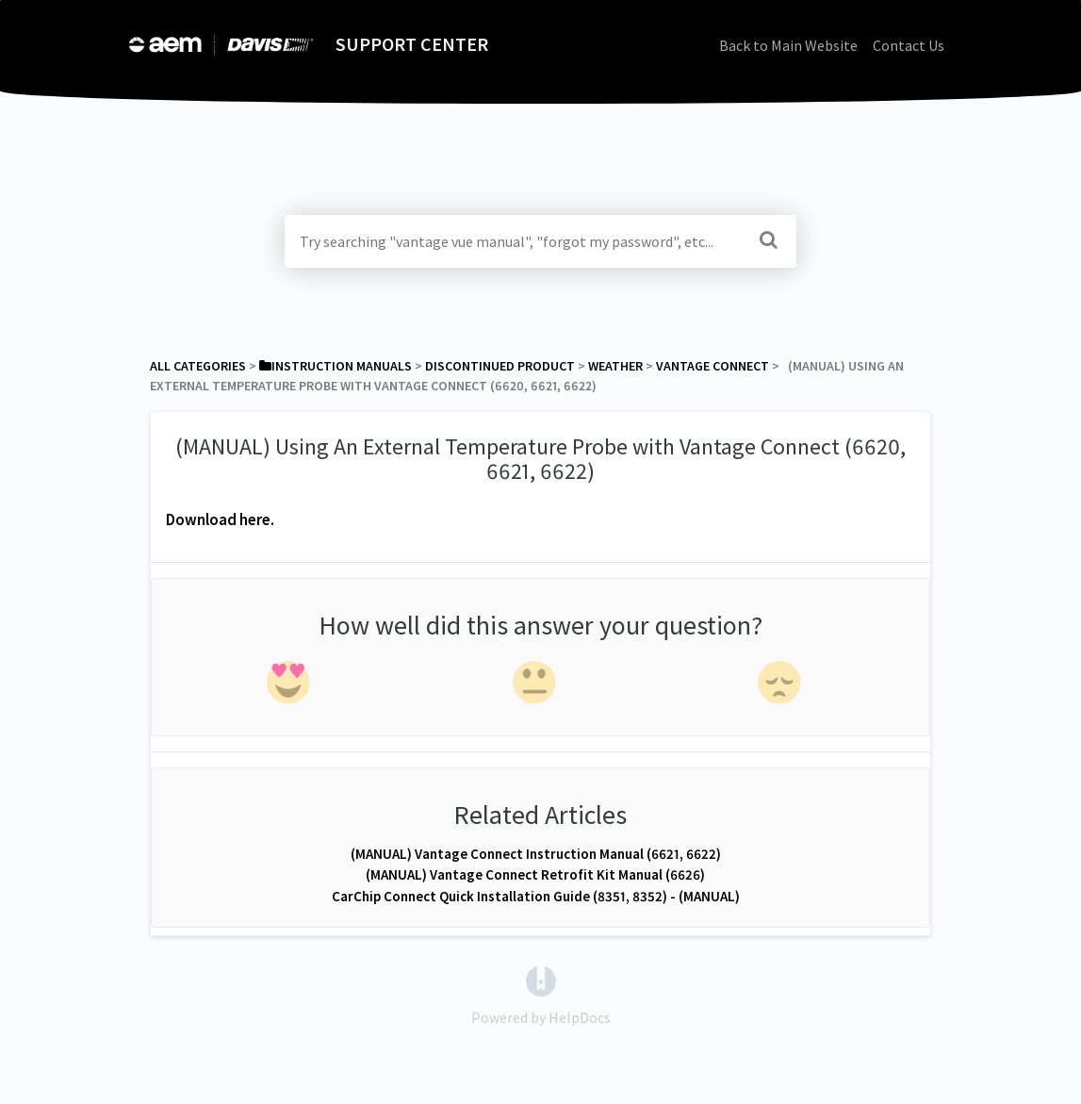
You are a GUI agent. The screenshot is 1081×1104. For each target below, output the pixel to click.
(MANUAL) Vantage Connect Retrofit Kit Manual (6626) (535, 874)
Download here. (220, 519)
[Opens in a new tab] (541, 979)
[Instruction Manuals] (335, 365)
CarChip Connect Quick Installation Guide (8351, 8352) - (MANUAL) (536, 896)
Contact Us (908, 45)
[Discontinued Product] (500, 365)
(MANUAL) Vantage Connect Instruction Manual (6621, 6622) (536, 854)
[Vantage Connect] (712, 365)
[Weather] (615, 365)
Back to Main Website (788, 45)
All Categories (198, 365)
